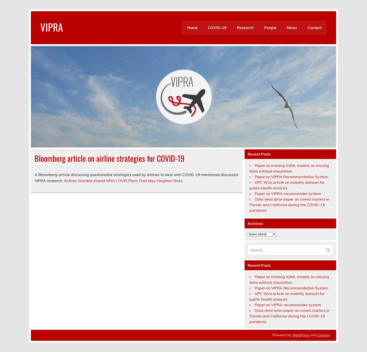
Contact (315, 27)
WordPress (300, 335)
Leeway (323, 335)
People (270, 27)
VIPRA (51, 26)
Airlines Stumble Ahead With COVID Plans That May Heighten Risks (123, 180)
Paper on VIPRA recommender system (288, 193)
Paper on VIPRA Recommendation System (291, 176)
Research (245, 27)
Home (192, 27)
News (292, 27)
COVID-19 (217, 27)
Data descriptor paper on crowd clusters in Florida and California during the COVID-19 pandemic (289, 205)
